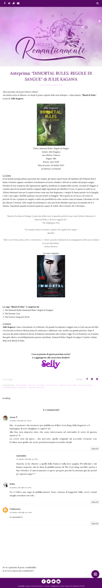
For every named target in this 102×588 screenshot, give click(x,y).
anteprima (21, 385)
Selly (12, 484)
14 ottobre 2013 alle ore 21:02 (20, 488)
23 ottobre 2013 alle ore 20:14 (21, 512)
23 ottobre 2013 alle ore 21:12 (27, 459)
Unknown (15, 509)
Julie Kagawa (85, 385)
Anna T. (14, 417)
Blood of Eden (37, 385)
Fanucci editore (67, 385)
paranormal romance (15, 387)
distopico (51, 385)
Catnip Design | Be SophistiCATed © (72, 586)
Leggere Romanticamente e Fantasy (37, 586)
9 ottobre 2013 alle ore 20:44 (20, 421)
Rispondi (95, 449)
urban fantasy (37, 387)
